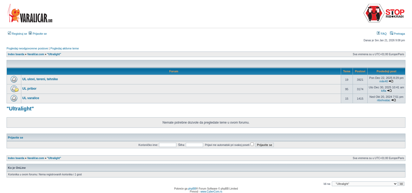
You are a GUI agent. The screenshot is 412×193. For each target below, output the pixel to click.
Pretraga (397, 33)
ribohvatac (383, 100)
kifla (383, 90)
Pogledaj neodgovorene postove (27, 48)
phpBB (192, 188)
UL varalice (30, 98)
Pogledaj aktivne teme (64, 48)
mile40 (383, 81)
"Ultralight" (20, 108)
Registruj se (17, 33)
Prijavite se (38, 33)
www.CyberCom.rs (211, 191)
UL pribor (29, 88)
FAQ (382, 33)
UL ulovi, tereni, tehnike (40, 79)
